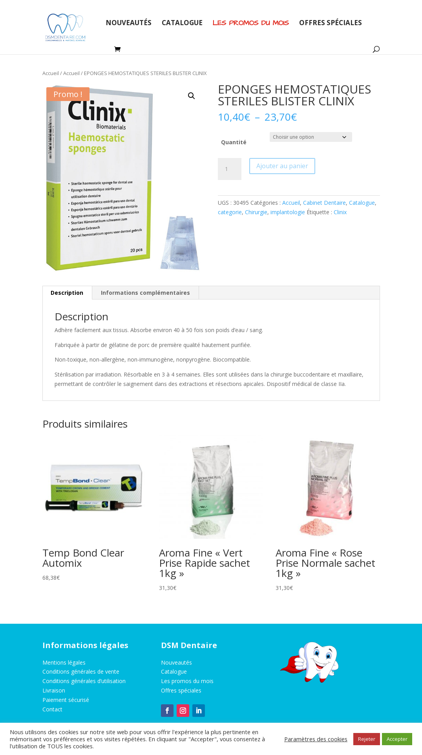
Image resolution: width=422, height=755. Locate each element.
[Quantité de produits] (229, 169)
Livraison (53, 690)
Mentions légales (64, 662)
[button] (192, 96)
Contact (52, 709)
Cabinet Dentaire (324, 202)
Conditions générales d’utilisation (84, 681)
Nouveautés (129, 23)
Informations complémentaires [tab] (145, 292)
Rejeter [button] (366, 738)
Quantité (234, 142)
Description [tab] (67, 292)
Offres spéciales (330, 23)
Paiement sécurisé (65, 700)
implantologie (287, 212)
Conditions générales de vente (80, 671)
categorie (230, 212)
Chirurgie (256, 212)
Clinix (340, 212)
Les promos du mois (187, 681)
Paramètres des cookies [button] (315, 738)
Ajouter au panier (282, 166)
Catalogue (182, 23)
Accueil (50, 73)
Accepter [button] (397, 738)
